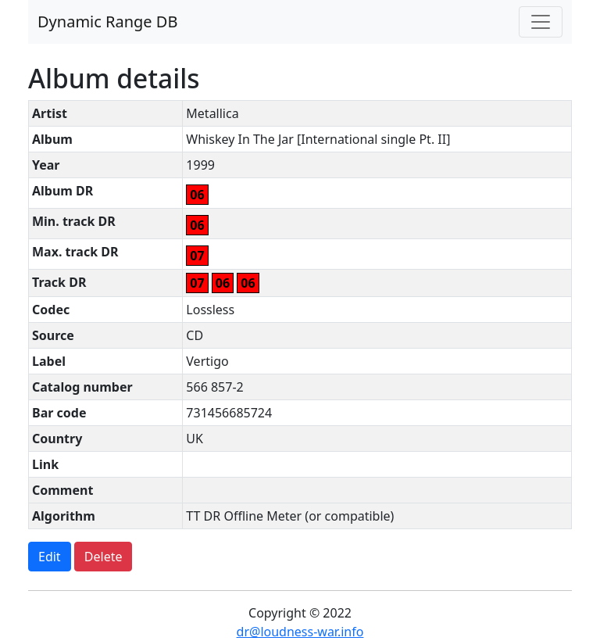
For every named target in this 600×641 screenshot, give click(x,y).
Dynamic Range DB (107, 21)
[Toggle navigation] (540, 22)
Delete (103, 556)
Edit (49, 556)
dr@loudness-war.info (300, 631)
